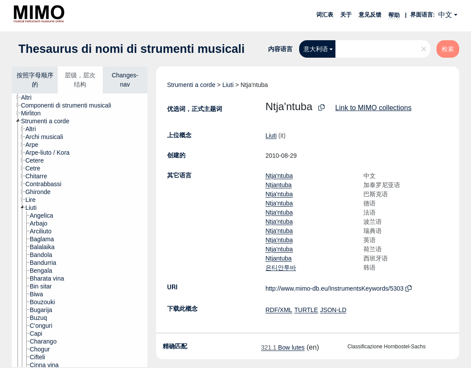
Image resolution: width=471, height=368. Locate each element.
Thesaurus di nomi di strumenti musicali (131, 49)
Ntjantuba (278, 184)
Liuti (228, 84)
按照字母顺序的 (35, 80)
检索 (448, 48)
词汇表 (324, 14)
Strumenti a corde (191, 84)
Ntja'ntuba (279, 175)
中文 (445, 14)
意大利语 (316, 48)
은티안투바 (280, 267)
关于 (346, 14)
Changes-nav (125, 80)
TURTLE (306, 309)
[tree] (79, 230)
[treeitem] (30, 97)
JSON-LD (333, 309)
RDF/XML (278, 309)
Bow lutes (283, 347)
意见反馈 (370, 14)
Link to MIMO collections (373, 107)
